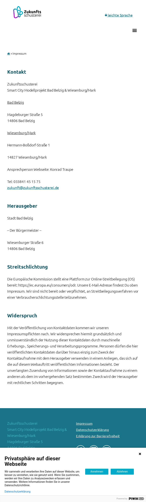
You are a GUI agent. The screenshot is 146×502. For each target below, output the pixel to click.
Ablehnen (122, 471)
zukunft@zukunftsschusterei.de (33, 188)
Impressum (84, 423)
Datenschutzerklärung (92, 430)
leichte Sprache (119, 15)
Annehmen (96, 471)
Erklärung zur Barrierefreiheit (98, 436)
